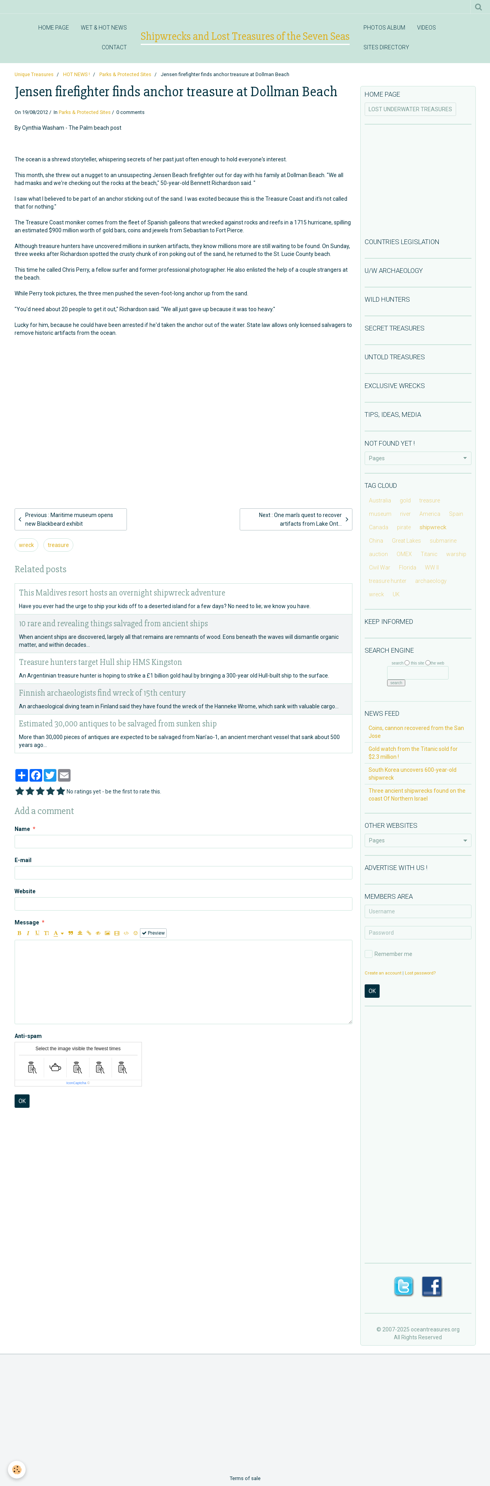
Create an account (383, 973)
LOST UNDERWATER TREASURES (410, 109)
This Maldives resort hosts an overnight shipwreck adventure (122, 593)
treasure (58, 545)
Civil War (379, 567)
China (376, 541)
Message (27, 922)
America (429, 514)
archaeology (431, 581)
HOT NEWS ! (76, 74)
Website (25, 891)
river (405, 514)
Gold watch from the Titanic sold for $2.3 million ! (413, 753)
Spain (456, 514)
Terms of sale (245, 1478)
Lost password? (420, 973)
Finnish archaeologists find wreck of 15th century (102, 693)
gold (405, 500)
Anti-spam (28, 1036)
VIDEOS (426, 27)
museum (380, 514)
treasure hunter (387, 581)
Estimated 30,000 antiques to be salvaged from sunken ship (118, 724)
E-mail (23, 860)
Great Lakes (406, 541)
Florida (407, 567)
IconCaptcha (76, 1083)
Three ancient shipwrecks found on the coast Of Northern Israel (417, 795)
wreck (26, 545)
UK (396, 594)
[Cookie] (17, 1470)
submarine (443, 541)
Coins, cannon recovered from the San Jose (416, 732)
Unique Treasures (34, 74)
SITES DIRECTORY (386, 47)
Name (22, 829)
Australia (380, 500)
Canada (378, 527)
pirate (404, 527)
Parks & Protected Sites (125, 74)
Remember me (388, 954)
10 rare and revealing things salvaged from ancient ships (113, 624)
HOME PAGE (53, 27)
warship (456, 554)
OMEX (404, 554)
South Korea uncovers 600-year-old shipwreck (412, 774)
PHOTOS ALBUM (384, 27)
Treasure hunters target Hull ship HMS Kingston (100, 662)
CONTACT (114, 47)
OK (22, 1101)
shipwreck (432, 527)
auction (378, 554)
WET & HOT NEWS (104, 27)
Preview (153, 933)
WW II (432, 567)
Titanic (429, 554)
